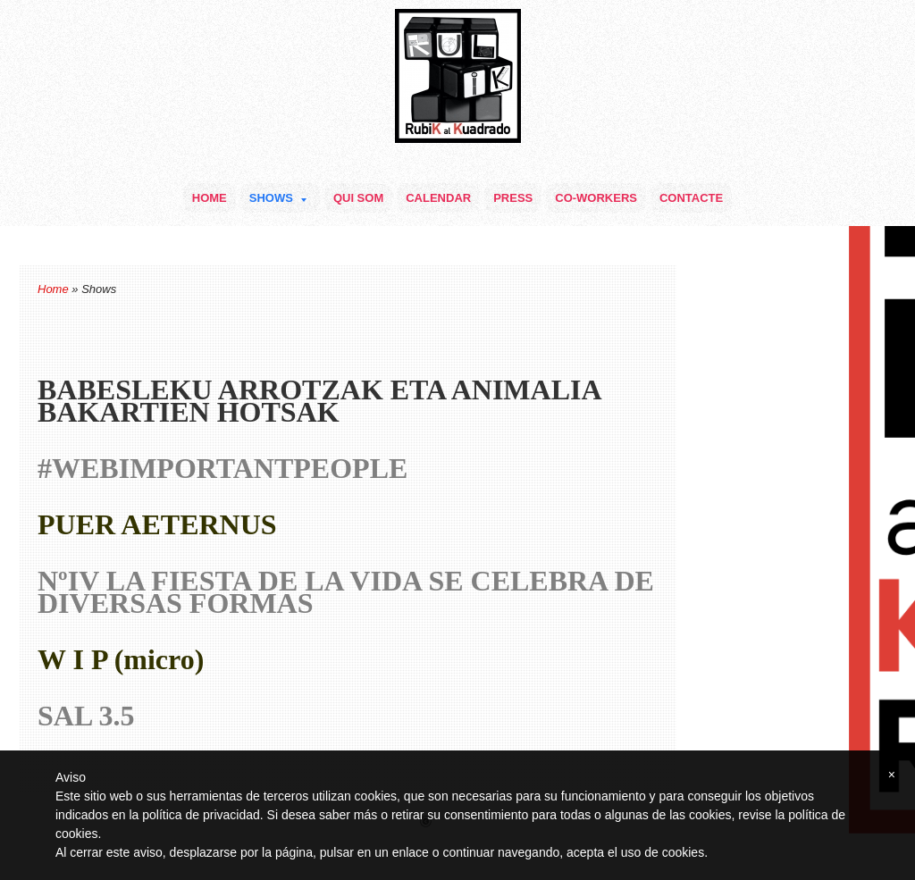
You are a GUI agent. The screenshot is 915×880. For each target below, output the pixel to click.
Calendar (438, 198)
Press (513, 198)
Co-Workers (596, 198)
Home (209, 198)
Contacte (691, 198)
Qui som (358, 198)
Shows (277, 198)
